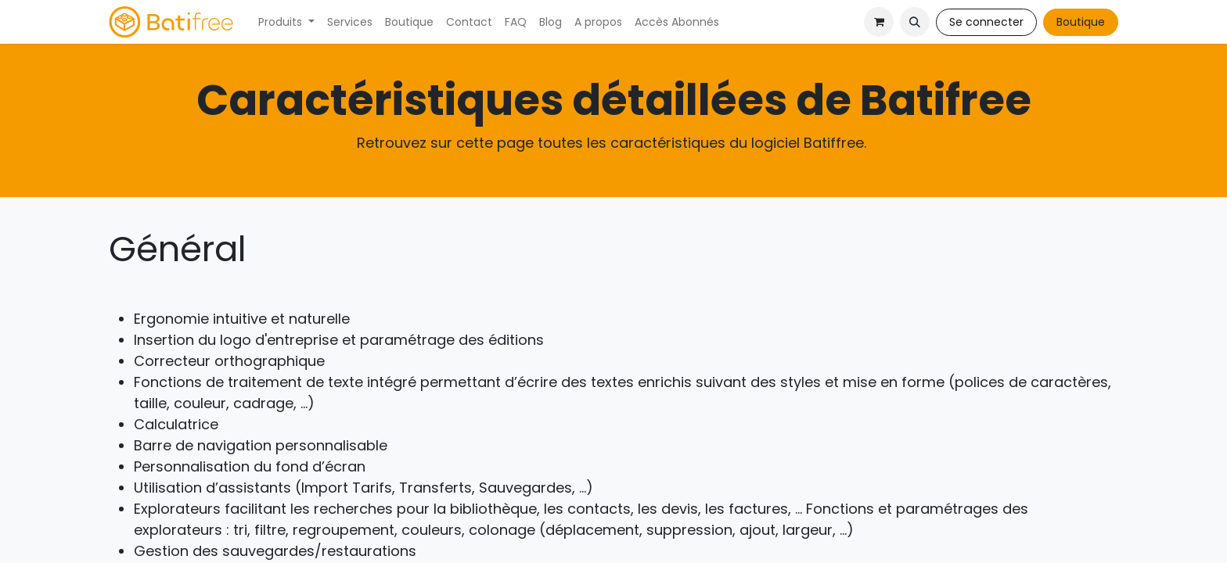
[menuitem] (286, 22)
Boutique (1080, 22)
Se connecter (986, 22)
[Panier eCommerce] (879, 22)
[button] (915, 22)
